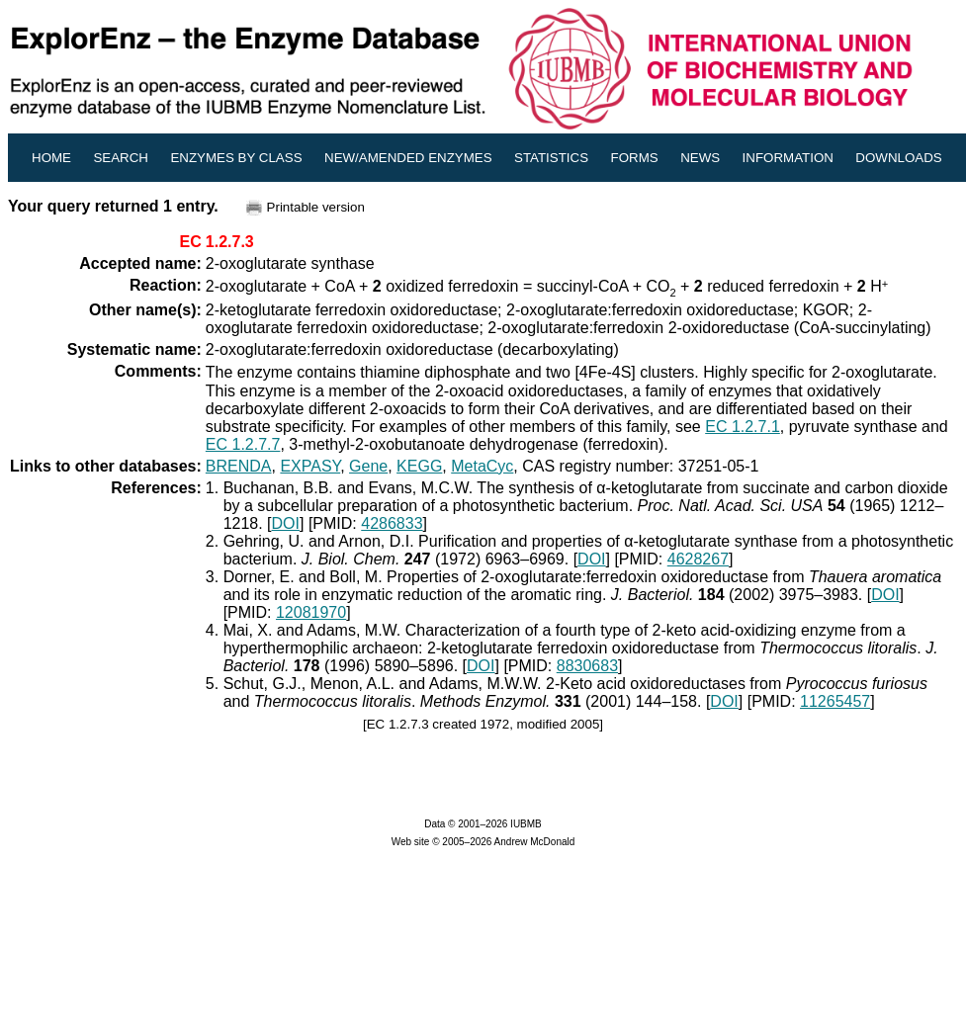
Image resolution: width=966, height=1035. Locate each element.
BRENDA (239, 466)
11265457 (835, 701)
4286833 (391, 523)
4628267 (698, 559)
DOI (286, 523)
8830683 (587, 665)
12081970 (311, 612)
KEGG (419, 466)
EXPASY (310, 466)
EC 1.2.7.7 (243, 444)
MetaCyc (482, 466)
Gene (368, 466)
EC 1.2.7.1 (742, 426)
